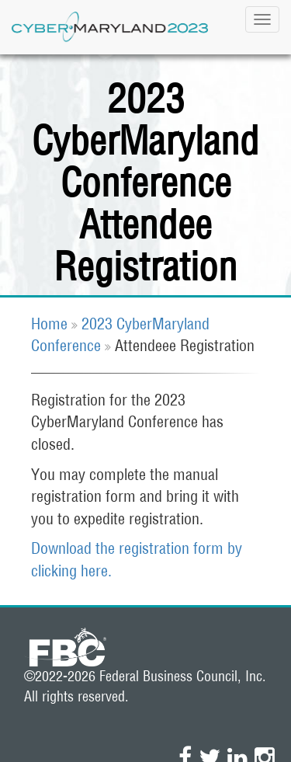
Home (49, 323)
